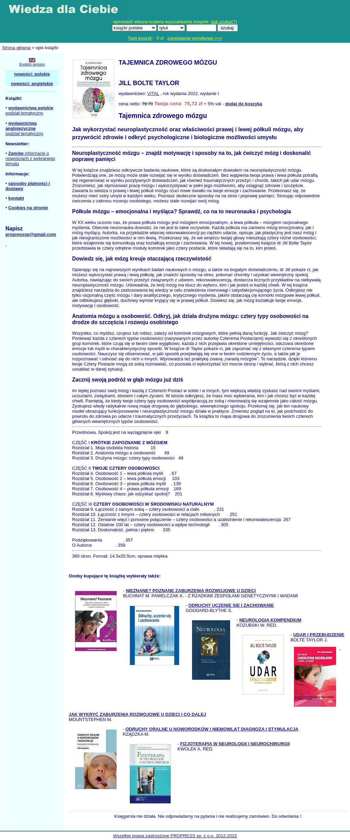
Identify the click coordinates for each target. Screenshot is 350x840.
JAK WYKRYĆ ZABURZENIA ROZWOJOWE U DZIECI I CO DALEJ (137, 714)
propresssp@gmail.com (30, 234)
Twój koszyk (140, 38)
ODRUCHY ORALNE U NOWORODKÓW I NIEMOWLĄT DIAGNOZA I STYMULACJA (211, 729)
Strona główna (16, 47)
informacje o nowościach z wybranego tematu (30, 158)
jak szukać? (223, 21)
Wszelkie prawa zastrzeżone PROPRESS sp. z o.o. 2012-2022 (175, 835)
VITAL (153, 93)
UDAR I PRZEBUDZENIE (319, 634)
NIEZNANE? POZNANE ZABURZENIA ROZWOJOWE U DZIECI (191, 590)
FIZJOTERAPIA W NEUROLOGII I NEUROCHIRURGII (235, 743)
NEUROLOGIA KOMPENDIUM (270, 620)
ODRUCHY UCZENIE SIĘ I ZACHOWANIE (231, 605)
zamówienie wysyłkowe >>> (194, 38)
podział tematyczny (24, 113)
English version (32, 64)
